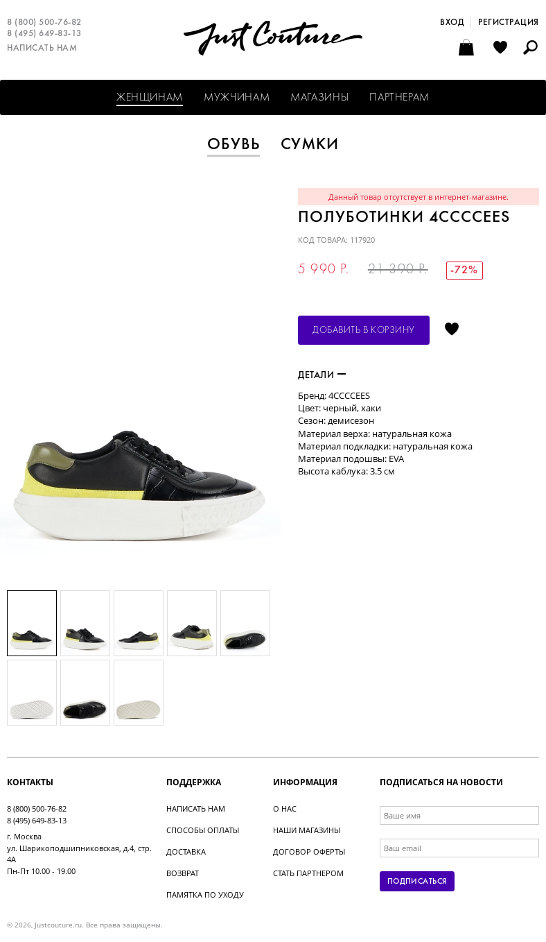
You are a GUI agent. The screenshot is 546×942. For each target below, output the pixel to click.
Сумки (310, 145)
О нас (285, 808)
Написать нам (42, 48)
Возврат (182, 873)
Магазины (319, 97)
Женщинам (149, 97)
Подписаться (417, 881)
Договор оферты (309, 851)
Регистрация (508, 23)
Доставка (186, 851)
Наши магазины (306, 830)
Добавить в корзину (363, 330)
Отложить (451, 330)
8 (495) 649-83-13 (44, 34)
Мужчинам (237, 97)
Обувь (233, 145)
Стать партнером (308, 873)
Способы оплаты (202, 830)
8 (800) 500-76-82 (44, 23)
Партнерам (399, 97)
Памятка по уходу (205, 894)
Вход (452, 23)
